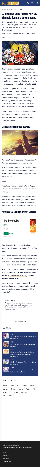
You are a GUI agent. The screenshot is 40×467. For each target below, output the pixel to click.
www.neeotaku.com (13, 445)
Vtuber (28, 389)
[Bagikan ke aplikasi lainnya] (9, 37)
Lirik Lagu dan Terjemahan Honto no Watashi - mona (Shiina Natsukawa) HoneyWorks (22, 354)
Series (32, 386)
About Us (5, 452)
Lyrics (12, 386)
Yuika (21, 389)
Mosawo (13, 389)
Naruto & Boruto (22, 386)
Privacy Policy (7, 461)
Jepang (5, 392)
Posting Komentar (20, 321)
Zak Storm (14, 392)
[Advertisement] (20, 417)
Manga (5, 389)
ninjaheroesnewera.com (17, 276)
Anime (5, 386)
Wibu (34, 389)
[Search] (27, 3)
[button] (36, 3)
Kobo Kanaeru (7, 396)
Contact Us (6, 455)
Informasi (23, 392)
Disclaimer (6, 458)
